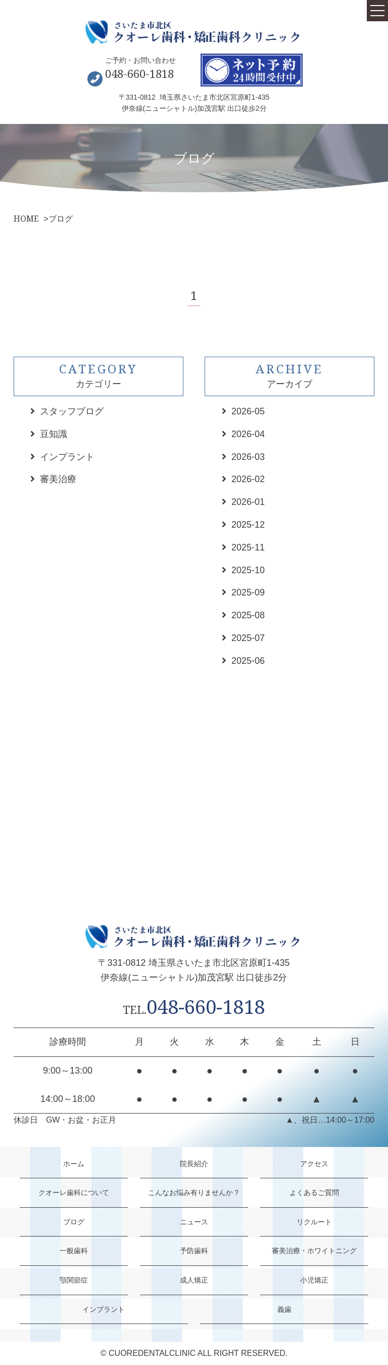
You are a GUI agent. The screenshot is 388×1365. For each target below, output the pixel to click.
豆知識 (53, 434)
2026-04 (248, 434)
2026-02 (248, 479)
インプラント (67, 457)
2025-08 (248, 615)
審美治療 (58, 479)
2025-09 (248, 592)
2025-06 (248, 661)
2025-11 (248, 547)
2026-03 (248, 457)
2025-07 (248, 638)
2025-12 (248, 525)
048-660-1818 (139, 73)
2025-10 (248, 570)
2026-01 (248, 502)
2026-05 (248, 411)
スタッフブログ (72, 411)
